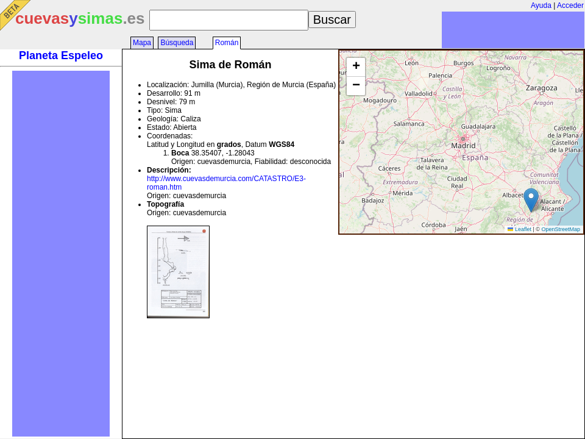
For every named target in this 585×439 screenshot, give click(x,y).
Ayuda (541, 5)
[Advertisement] (61, 254)
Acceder (570, 5)
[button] (531, 200)
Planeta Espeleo (61, 55)
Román (227, 42)
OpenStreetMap (560, 229)
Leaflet (519, 229)
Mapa (142, 42)
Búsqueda (176, 42)
